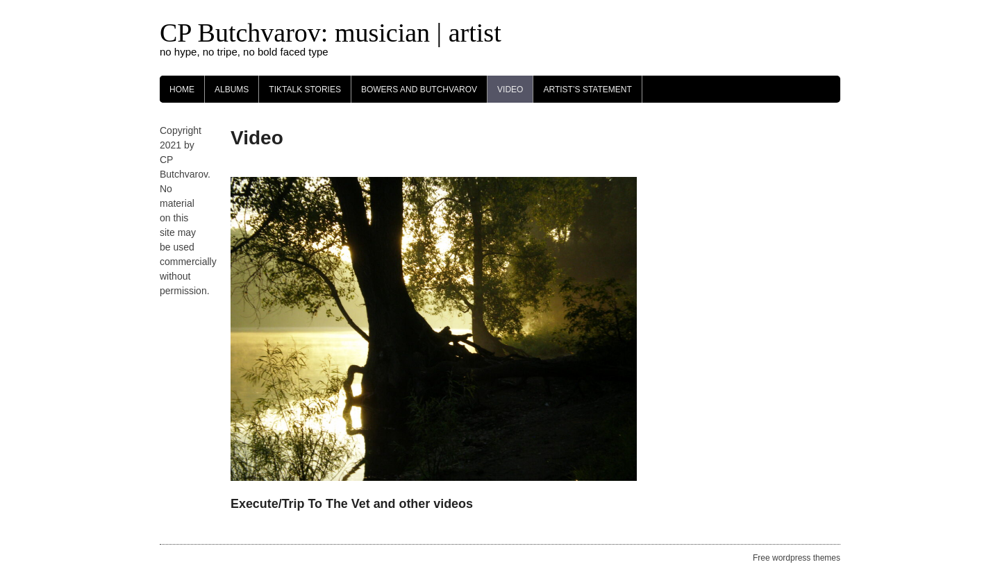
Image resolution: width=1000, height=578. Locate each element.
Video (510, 89)
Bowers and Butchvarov (419, 89)
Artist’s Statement (587, 89)
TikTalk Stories (305, 89)
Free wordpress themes (796, 558)
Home (181, 89)
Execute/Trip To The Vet (300, 504)
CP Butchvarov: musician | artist (330, 32)
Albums (232, 89)
